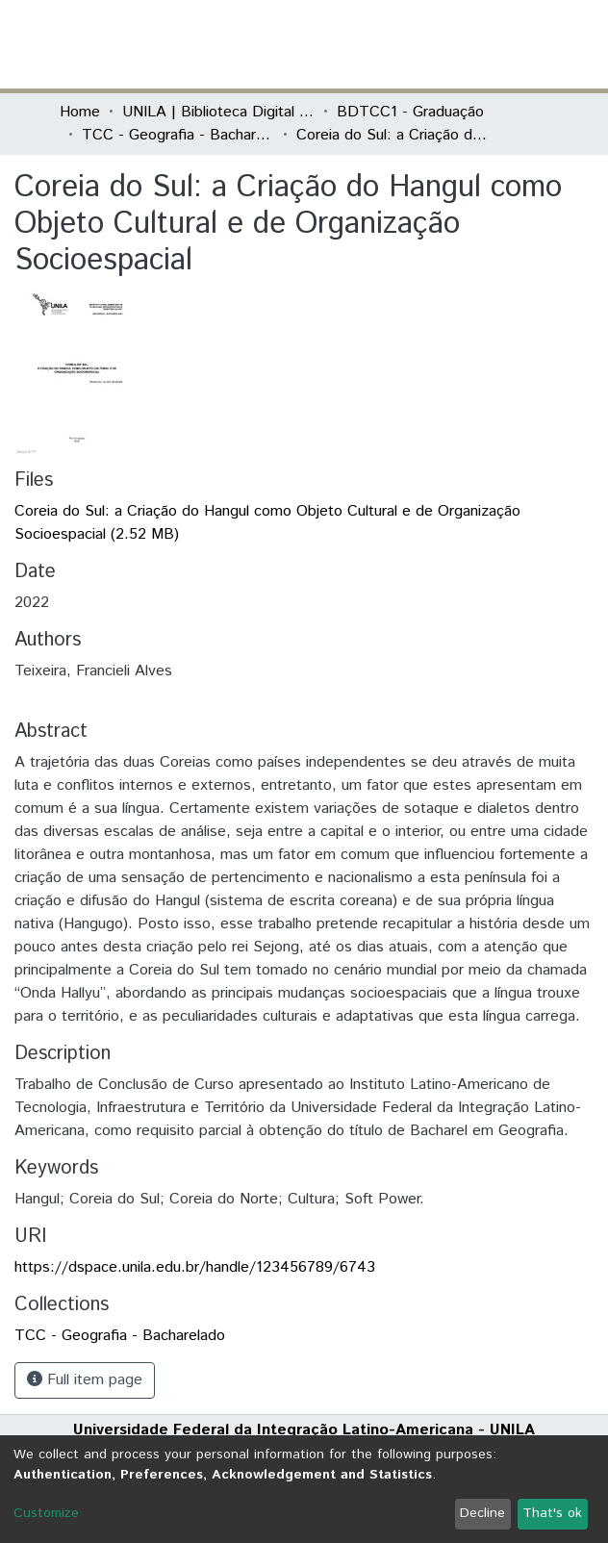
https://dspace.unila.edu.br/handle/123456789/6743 (194, 1267)
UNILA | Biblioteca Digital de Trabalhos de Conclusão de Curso (218, 112)
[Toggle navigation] (537, 44)
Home (80, 112)
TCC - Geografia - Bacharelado (178, 135)
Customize (46, 1513)
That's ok (552, 1513)
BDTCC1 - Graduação (410, 112)
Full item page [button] (84, 1380)
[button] (436, 44)
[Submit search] (408, 44)
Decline (482, 1513)
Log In (476, 44)
